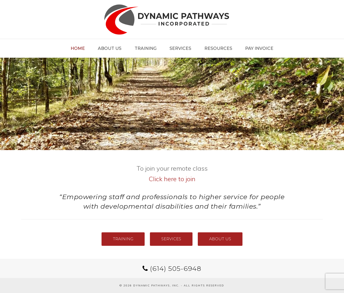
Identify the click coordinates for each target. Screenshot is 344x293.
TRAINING (123, 239)
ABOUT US (220, 239)
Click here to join (172, 179)
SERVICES (171, 239)
